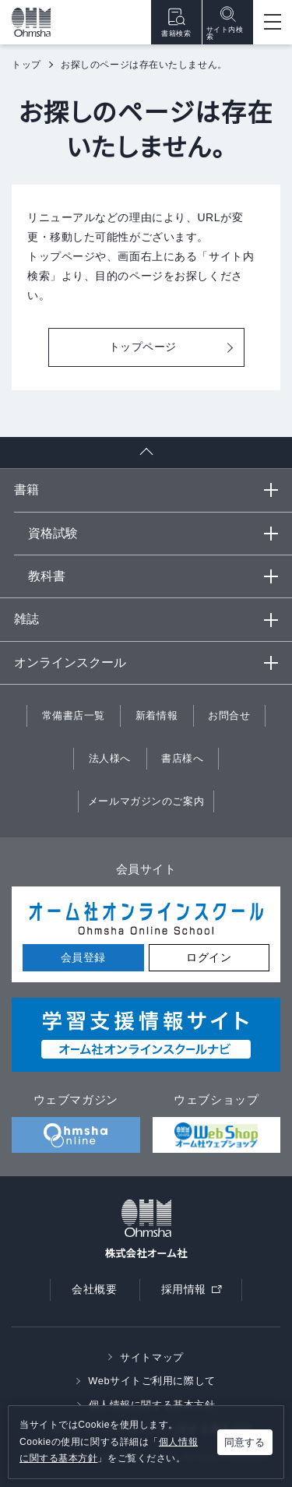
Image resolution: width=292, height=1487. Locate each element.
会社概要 (94, 1289)
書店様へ (182, 758)
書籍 (26, 489)
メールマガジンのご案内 (146, 801)
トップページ (143, 346)
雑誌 (26, 618)
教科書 (46, 576)
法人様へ (110, 758)
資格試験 (53, 533)
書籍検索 (176, 22)
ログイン (208, 957)
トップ (26, 64)
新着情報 (156, 715)
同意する (244, 1442)
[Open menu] (272, 22)
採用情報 (196, 1292)
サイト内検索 (225, 22)
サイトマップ (151, 1357)
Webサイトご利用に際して (151, 1381)
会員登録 (83, 957)
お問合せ (229, 715)
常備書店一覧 (73, 715)
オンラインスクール (70, 662)
